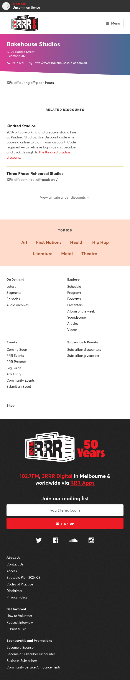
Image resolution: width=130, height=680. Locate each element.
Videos (72, 330)
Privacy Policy (17, 597)
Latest (11, 286)
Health (77, 242)
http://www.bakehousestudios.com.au (61, 63)
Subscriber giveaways (83, 355)
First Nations (48, 242)
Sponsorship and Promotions (29, 641)
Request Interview (20, 622)
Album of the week (81, 311)
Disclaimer (14, 591)
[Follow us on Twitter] (39, 541)
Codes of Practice (20, 584)
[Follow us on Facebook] (55, 540)
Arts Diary (14, 374)
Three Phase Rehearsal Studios (35, 173)
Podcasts (74, 299)
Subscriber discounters (84, 349)
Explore (73, 279)
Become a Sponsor (21, 647)
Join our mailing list (65, 498)
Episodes (13, 299)
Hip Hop (100, 242)
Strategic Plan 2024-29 (24, 577)
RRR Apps (82, 482)
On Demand (15, 279)
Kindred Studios (21, 125)
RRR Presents (16, 361)
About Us (13, 558)
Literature (43, 253)
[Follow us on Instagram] (91, 540)
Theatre (89, 253)
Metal (67, 253)
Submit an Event (19, 386)
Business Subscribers (22, 660)
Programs (74, 292)
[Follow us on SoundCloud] (73, 540)
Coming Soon (17, 349)
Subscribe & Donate (82, 342)
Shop (11, 405)
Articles (72, 323)
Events (12, 342)
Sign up (65, 524)
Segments (14, 292)
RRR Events (15, 355)
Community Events (21, 380)
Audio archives (18, 305)
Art (24, 242)
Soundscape (76, 317)
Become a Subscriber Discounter (31, 654)
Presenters (75, 305)
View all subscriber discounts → (65, 197)
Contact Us (15, 564)
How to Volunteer (19, 615)
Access (12, 571)
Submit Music (16, 629)
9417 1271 (18, 63)
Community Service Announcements (34, 667)
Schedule (74, 286)
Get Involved (16, 609)
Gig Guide (14, 368)
